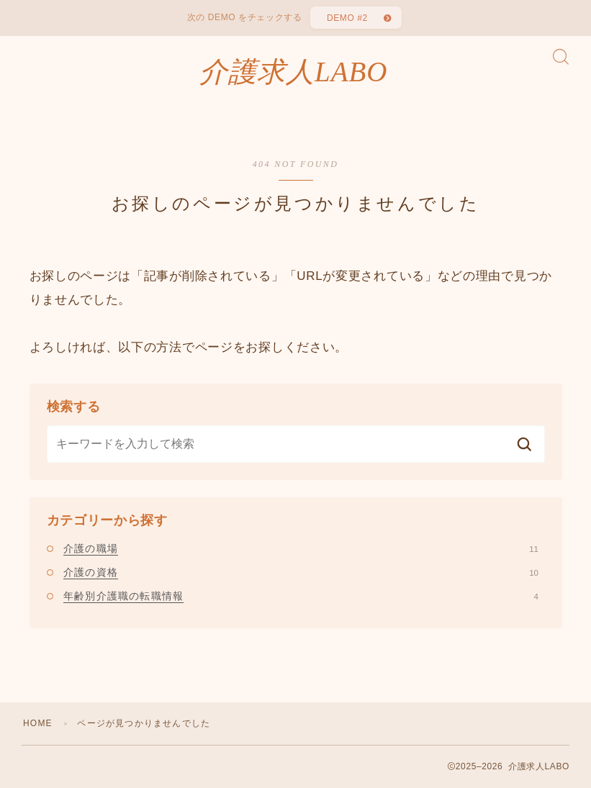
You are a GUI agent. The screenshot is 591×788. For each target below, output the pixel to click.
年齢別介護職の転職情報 (300, 596)
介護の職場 (300, 548)
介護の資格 (300, 572)
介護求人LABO (293, 72)
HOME (38, 723)
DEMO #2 (347, 18)
